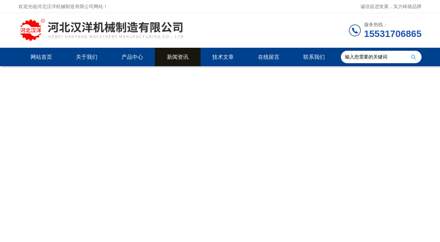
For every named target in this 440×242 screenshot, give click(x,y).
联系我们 (314, 57)
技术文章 (223, 57)
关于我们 (86, 57)
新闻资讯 (177, 57)
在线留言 (268, 57)
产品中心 (132, 57)
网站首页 (41, 57)
